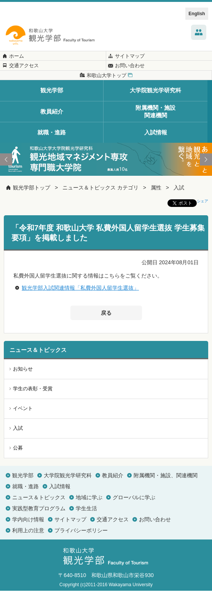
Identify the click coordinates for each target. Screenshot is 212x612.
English (196, 13)
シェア (202, 223)
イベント (23, 430)
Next (206, 181)
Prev (6, 181)
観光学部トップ (31, 209)
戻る (106, 334)
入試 (179, 209)
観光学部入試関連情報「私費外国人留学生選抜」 (80, 309)
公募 (18, 469)
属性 (156, 209)
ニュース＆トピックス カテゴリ (100, 209)
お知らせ (23, 390)
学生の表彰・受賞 (33, 410)
